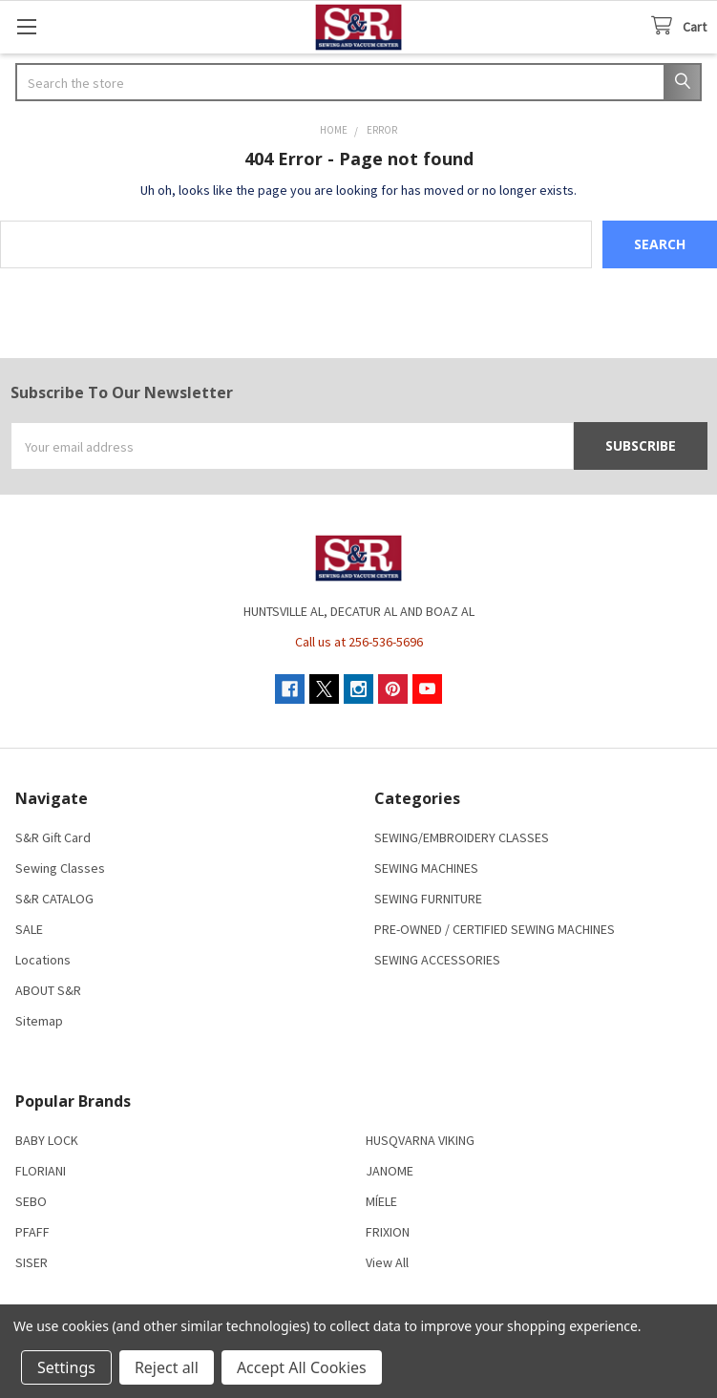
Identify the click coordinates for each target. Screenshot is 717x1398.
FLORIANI (40, 1170)
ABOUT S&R (48, 990)
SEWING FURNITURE (428, 898)
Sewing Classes (60, 868)
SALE (29, 929)
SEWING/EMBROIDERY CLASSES (461, 837)
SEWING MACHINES (426, 868)
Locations (43, 959)
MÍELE (381, 1201)
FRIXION (388, 1231)
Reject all (167, 1367)
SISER (31, 1262)
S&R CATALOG (54, 898)
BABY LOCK (46, 1140)
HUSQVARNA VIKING (420, 1140)
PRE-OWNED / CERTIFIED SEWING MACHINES (494, 929)
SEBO (31, 1201)
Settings (66, 1367)
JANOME (389, 1170)
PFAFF (32, 1231)
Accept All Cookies (302, 1367)
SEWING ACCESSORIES (437, 959)
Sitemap (39, 1020)
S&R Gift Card (53, 837)
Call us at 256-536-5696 (359, 641)
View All (387, 1262)
